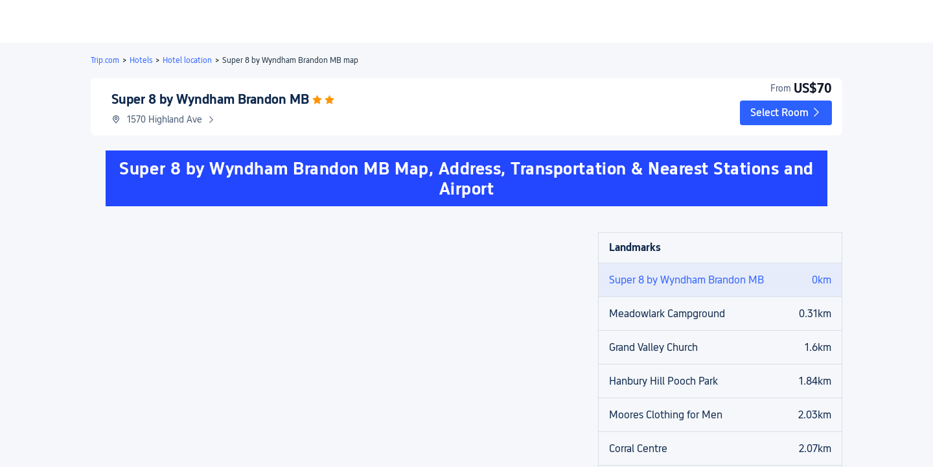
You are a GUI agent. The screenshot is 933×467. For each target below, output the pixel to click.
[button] (824, 21)
